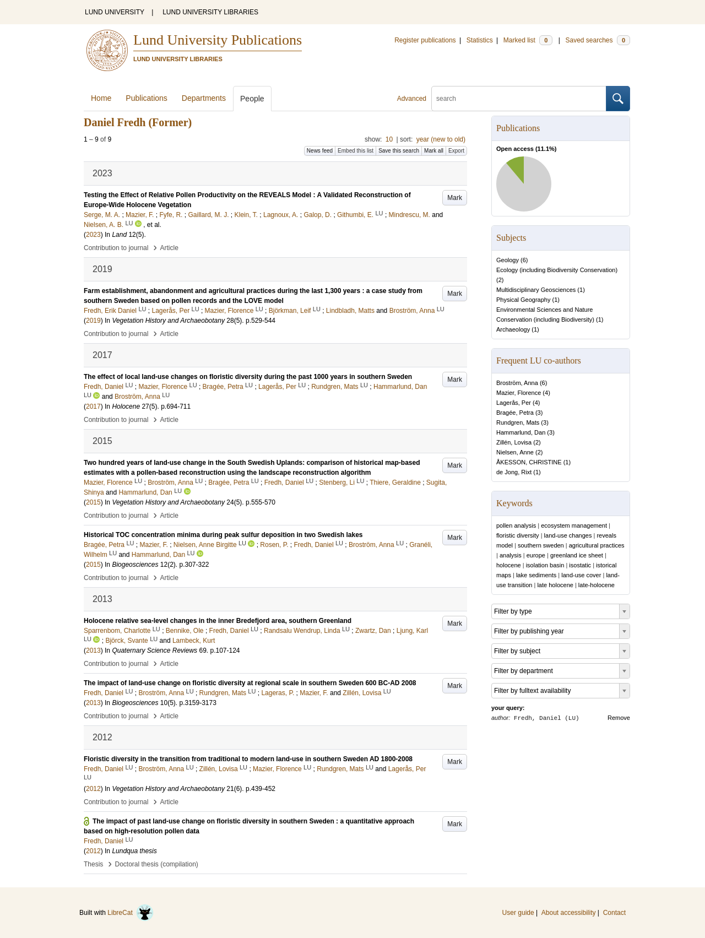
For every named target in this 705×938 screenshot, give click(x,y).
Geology (507, 260)
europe (536, 555)
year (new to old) (440, 139)
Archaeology (513, 329)
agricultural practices (597, 545)
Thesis (93, 864)
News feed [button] (320, 151)
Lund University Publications (217, 40)
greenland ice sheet (576, 555)
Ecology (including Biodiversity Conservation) (556, 270)
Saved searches (597, 40)
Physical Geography (523, 299)
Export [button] (456, 151)
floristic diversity (517, 535)
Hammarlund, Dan (520, 432)
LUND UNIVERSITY (114, 12)
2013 (93, 650)
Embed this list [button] (355, 151)
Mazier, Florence (518, 392)
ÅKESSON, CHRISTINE (529, 462)
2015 (93, 502)
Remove (619, 717)
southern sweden (541, 545)
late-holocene (596, 585)
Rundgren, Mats (517, 422)
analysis (511, 555)
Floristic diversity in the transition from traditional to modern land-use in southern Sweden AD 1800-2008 (248, 759)
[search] (518, 98)
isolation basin (545, 565)
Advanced (411, 98)
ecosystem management (574, 525)
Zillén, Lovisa (514, 442)
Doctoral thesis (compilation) (156, 864)
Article (169, 248)
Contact (614, 913)
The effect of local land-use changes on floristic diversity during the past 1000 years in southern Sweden (248, 377)
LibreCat (130, 912)
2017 (93, 406)
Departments (204, 98)
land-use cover (581, 575)
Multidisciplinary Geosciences (536, 289)
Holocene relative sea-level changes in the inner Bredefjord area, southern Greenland (217, 621)
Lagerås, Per (513, 402)
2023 (93, 234)
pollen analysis (516, 525)
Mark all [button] (433, 151)
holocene (508, 565)
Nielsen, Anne (515, 452)
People (252, 98)
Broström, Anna (517, 382)
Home (101, 98)
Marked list (527, 40)
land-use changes (568, 535)
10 (389, 139)
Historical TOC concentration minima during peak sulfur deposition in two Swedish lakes (223, 535)
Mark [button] (454, 198)
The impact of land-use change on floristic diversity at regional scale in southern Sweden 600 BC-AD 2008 (250, 683)
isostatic (580, 565)
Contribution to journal (116, 248)
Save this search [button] (398, 151)
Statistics (480, 40)
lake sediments (536, 575)
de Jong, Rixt (514, 472)
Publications (146, 98)
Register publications (424, 40)
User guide (518, 913)
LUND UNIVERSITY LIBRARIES (210, 12)
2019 (93, 320)
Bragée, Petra (515, 412)
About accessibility (568, 913)
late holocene (555, 585)
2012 (93, 789)
